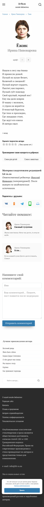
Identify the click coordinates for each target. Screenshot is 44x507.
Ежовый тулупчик (23, 227)
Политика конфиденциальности (13, 417)
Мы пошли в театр (9, 363)
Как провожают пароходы (12, 371)
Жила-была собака (9, 352)
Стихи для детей (10, 159)
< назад (5, 133)
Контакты (5, 405)
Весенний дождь (8, 348)
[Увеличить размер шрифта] (28, 59)
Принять (22, 490)
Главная (5, 14)
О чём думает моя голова (12, 359)
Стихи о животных (31, 159)
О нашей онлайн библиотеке (12, 397)
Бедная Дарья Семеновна (12, 356)
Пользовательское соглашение (13, 421)
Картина (5, 367)
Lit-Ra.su (22, 3)
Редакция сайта (7, 401)
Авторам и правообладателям (12, 413)
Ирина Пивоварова (18, 14)
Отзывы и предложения (10, 409)
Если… (17, 250)
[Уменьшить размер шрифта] (22, 59)
